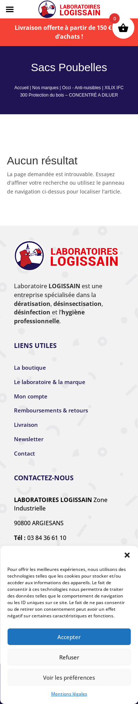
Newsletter (28, 439)
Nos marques (45, 87)
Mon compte (30, 396)
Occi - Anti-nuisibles (81, 87)
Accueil (21, 87)
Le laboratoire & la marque (49, 382)
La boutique (30, 367)
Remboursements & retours (51, 410)
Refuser (69, 657)
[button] (127, 555)
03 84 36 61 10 (46, 538)
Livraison (26, 424)
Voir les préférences (69, 677)
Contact (24, 453)
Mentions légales (69, 694)
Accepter (69, 637)
